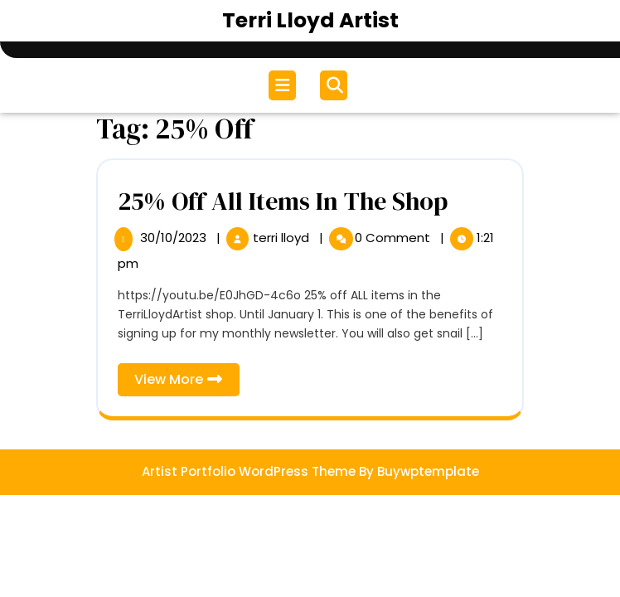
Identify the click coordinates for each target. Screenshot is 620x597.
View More (187, 382)
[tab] (284, 85)
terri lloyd (282, 237)
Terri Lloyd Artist (310, 20)
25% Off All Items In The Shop (283, 201)
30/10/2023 (175, 237)
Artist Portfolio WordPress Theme (249, 471)
